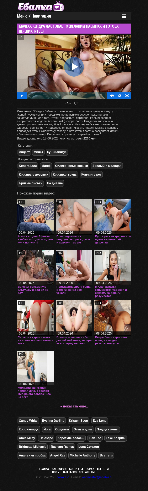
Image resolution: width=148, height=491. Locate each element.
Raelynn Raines (62, 446)
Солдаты (62, 429)
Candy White (28, 420)
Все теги (106, 455)
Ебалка (44, 469)
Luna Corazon (88, 446)
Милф (45, 165)
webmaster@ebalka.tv (97, 477)
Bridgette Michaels (32, 446)
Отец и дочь (83, 429)
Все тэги (103, 469)
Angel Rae (57, 455)
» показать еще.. (74, 406)
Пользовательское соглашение (74, 472)
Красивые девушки (33, 174)
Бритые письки (30, 183)
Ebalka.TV (62, 477)
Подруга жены (108, 429)
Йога (47, 429)
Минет (38, 152)
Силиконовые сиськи (71, 165)
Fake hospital (115, 438)
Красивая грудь (65, 174)
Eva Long (100, 420)
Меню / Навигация (34, 16)
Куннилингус (57, 152)
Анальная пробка (32, 455)
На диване (55, 183)
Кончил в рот (91, 174)
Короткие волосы (71, 438)
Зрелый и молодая (106, 165)
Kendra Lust (28, 165)
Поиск (90, 469)
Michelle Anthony (82, 455)
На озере (46, 438)
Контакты (76, 469)
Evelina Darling (53, 420)
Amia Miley (27, 438)
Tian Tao (95, 438)
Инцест (24, 152)
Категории (59, 469)
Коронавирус (29, 429)
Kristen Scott (78, 420)
